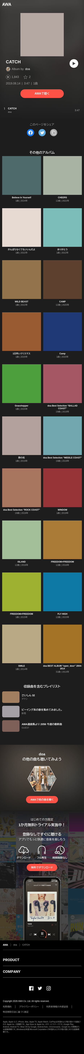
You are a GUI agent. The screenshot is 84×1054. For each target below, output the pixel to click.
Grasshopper (21, 405)
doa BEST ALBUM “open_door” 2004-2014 (62, 667)
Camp (62, 353)
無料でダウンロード (42, 867)
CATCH (26, 945)
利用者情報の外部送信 (57, 1006)
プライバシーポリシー (29, 1006)
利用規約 (7, 1006)
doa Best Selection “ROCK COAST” (21, 510)
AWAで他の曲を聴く (41, 799)
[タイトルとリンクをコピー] (53, 132)
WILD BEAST (21, 301)
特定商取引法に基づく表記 (16, 1012)
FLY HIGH (62, 614)
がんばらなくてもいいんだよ (21, 249)
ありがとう (62, 249)
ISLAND (22, 562)
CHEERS (62, 197)
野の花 (21, 457)
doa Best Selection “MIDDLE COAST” (62, 457)
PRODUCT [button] (11, 960)
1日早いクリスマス (21, 353)
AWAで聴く (42, 93)
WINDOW (62, 510)
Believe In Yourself (21, 197)
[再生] (74, 63)
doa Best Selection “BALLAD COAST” (62, 407)
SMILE (21, 666)
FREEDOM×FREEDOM (62, 562)
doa (27, 69)
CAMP (62, 301)
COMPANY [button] (11, 971)
